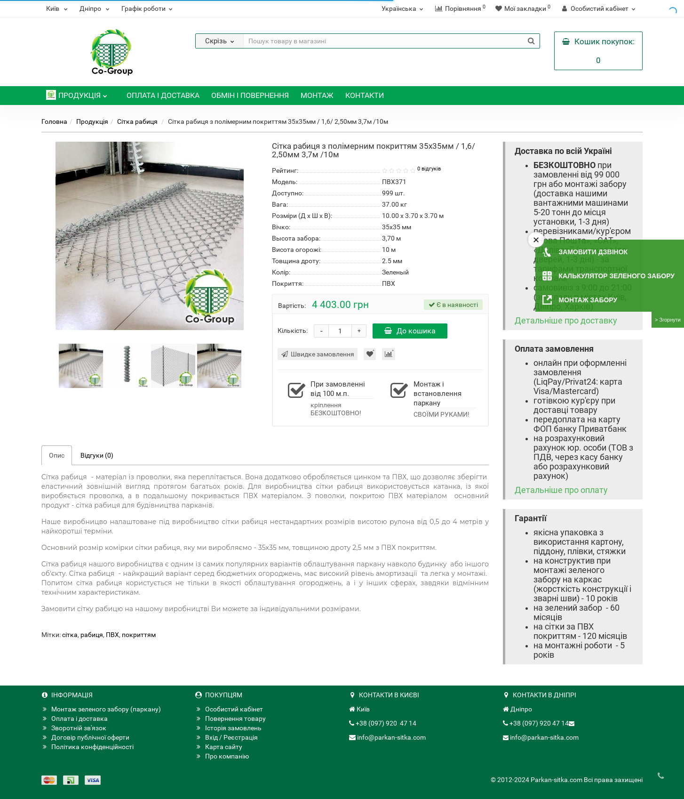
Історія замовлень (228, 728)
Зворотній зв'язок (73, 728)
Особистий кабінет (229, 709)
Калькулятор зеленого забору (617, 276)
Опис (56, 455)
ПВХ (112, 634)
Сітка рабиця (138, 121)
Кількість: (293, 330)
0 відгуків (429, 169)
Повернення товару (230, 718)
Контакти (364, 95)
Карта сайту (218, 747)
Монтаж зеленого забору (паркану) (101, 709)
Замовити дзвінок (593, 252)
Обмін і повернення (250, 95)
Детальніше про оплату (561, 490)
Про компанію (222, 756)
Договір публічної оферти (85, 737)
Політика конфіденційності (87, 747)
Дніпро (96, 8)
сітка (70, 634)
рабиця (91, 634)
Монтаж (317, 95)
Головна (54, 121)
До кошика (410, 330)
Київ (58, 8)
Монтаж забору (588, 300)
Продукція (76, 93)
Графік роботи (148, 8)
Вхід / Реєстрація (226, 737)
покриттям (139, 634)
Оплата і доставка (163, 95)
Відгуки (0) (96, 455)
